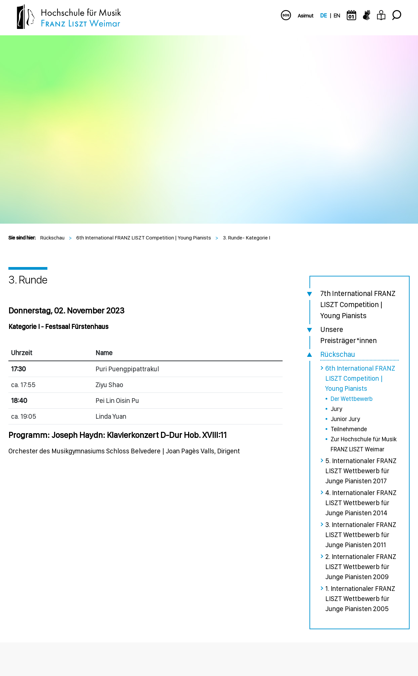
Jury (336, 408)
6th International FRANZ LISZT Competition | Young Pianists (143, 237)
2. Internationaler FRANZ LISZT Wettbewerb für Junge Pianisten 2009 (360, 567)
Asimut (306, 15)
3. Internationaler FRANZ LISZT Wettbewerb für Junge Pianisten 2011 (360, 535)
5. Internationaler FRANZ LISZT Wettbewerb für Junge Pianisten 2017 (360, 471)
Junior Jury (345, 418)
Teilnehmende (349, 429)
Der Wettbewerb (352, 398)
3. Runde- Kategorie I (246, 237)
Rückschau (52, 237)
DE (323, 15)
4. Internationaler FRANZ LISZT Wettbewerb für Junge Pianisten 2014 (360, 503)
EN (337, 15)
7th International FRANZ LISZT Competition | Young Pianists (357, 304)
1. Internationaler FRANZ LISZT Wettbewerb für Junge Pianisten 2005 (360, 599)
